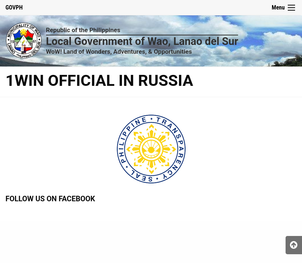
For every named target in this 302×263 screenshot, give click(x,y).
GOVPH (14, 7)
